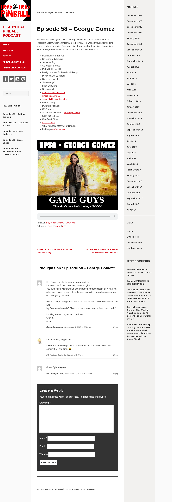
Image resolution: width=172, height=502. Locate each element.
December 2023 (134, 15)
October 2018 (133, 124)
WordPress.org (134, 248)
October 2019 (133, 55)
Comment (45, 403)
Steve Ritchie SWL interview (56, 99)
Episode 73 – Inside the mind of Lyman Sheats (139, 316)
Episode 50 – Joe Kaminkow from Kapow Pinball (139, 336)
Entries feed (133, 237)
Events (7, 56)
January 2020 (133, 38)
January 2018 (133, 175)
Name (43, 438)
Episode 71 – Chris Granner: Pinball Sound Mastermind (139, 298)
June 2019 (132, 78)
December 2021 (134, 27)
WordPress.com (92, 489)
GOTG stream (49, 122)
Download (72, 223)
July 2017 (131, 210)
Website (43, 454)
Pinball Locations (14, 62)
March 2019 (132, 95)
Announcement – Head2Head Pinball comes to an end (12, 151)
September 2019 (135, 61)
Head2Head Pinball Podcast (14, 31)
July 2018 (131, 141)
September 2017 (135, 198)
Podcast (8, 50)
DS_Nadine (51, 355)
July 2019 (131, 73)
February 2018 (134, 170)
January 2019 (133, 107)
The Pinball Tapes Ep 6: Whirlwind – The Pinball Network (138, 293)
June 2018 (132, 147)
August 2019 (133, 67)
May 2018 (131, 153)
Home (6, 44)
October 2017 (133, 193)
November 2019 (134, 50)
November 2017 (134, 187)
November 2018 (134, 118)
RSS (65, 226)
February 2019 (134, 101)
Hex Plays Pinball (72, 112)
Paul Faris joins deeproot (54, 92)
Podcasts (71, 12)
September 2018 (135, 130)
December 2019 (134, 44)
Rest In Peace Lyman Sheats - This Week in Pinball (138, 310)
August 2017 (133, 204)
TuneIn (58, 226)
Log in (130, 231)
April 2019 (131, 90)
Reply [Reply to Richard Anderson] (115, 327)
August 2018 (133, 135)
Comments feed (134, 242)
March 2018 (132, 164)
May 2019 (131, 84)
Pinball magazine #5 (52, 96)
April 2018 (131, 158)
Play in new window (55, 223)
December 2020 (134, 33)
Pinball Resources (14, 68)
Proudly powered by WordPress (51, 489)
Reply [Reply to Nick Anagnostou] (115, 373)
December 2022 (134, 21)
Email (50, 226)
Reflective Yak (59, 129)
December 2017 (134, 181)
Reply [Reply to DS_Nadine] (115, 355)
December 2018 (134, 113)
